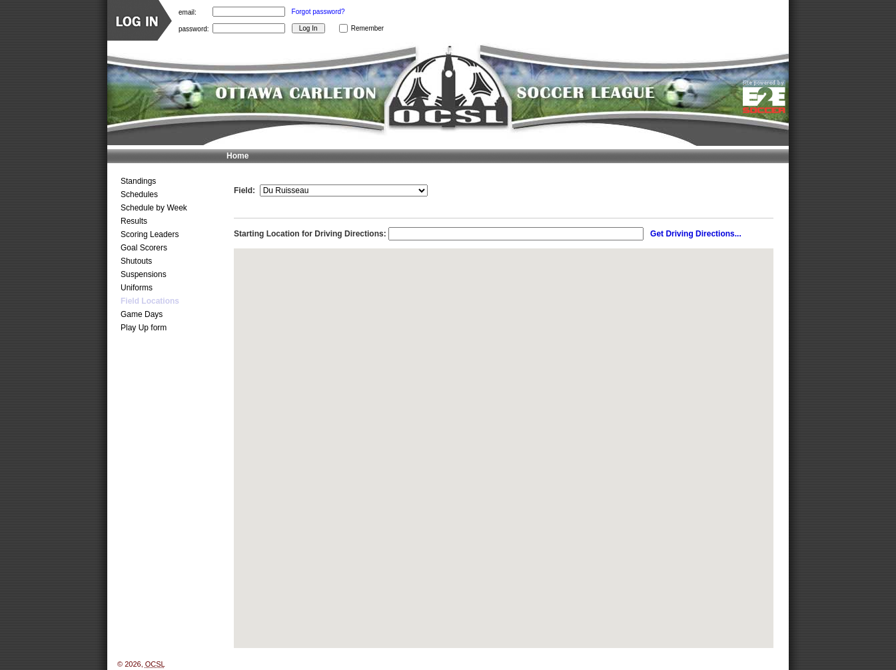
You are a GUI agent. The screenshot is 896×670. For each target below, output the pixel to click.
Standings (138, 181)
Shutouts (136, 261)
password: (194, 28)
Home (237, 156)
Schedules (139, 194)
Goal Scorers (144, 247)
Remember (367, 28)
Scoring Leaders (150, 234)
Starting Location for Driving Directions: (310, 233)
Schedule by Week (154, 207)
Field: (244, 190)
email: (188, 11)
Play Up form (144, 327)
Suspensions (144, 274)
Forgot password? (318, 11)
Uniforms (137, 287)
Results (134, 221)
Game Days (142, 314)
